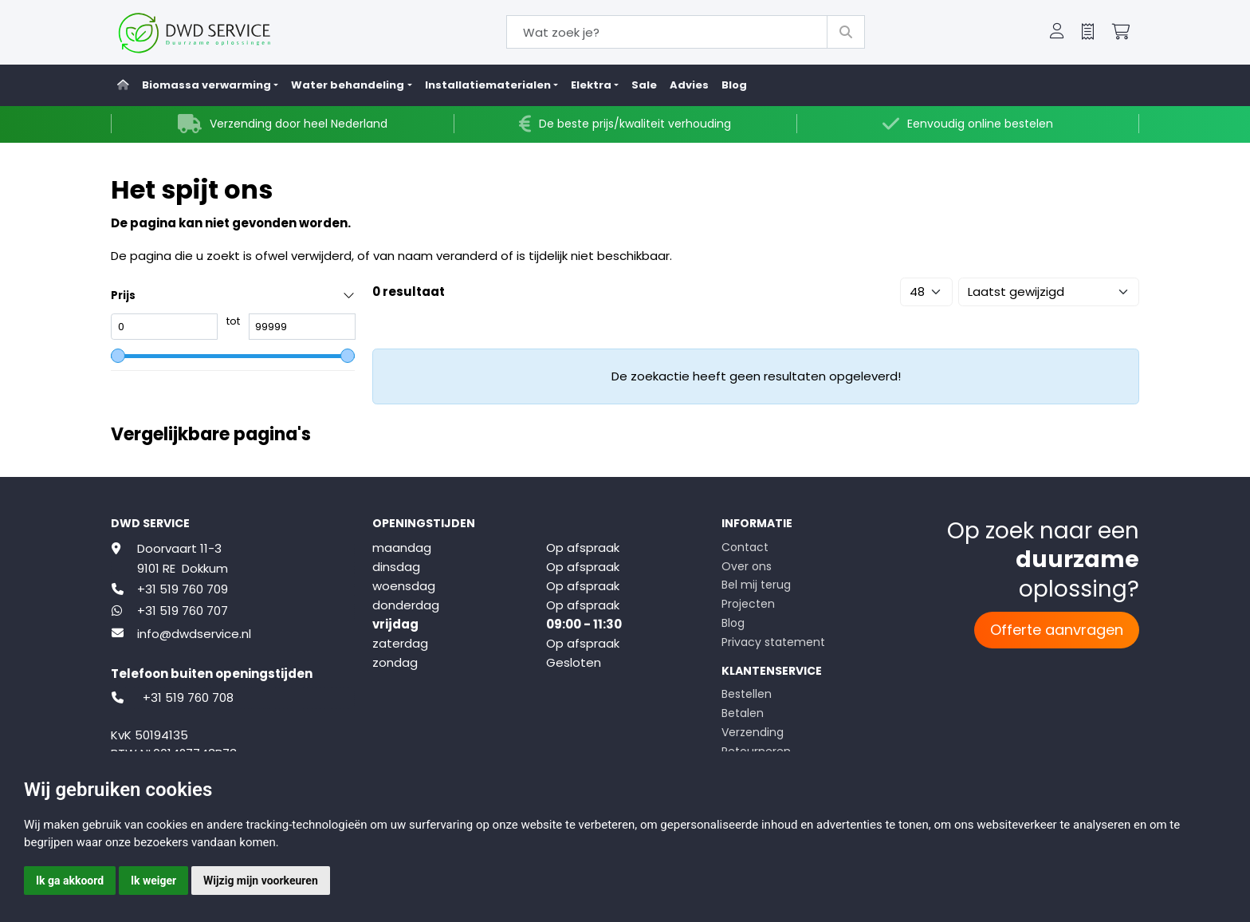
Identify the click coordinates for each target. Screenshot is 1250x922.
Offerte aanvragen (1056, 630)
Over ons (746, 566)
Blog (734, 85)
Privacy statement (773, 642)
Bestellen (746, 694)
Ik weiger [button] (153, 880)
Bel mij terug (756, 585)
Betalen (742, 713)
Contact (744, 547)
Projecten (748, 604)
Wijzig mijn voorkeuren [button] (260, 880)
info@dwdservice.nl (194, 633)
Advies (689, 85)
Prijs (123, 295)
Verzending (752, 732)
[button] (1057, 32)
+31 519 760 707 (182, 610)
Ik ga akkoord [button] (70, 880)
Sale (644, 85)
